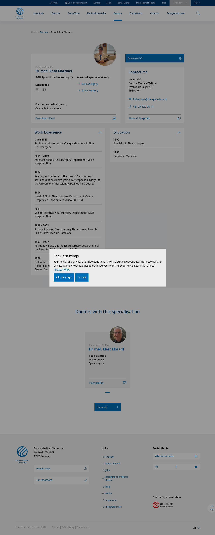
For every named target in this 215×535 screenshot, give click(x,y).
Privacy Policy (61, 269)
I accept (82, 277)
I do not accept (63, 277)
